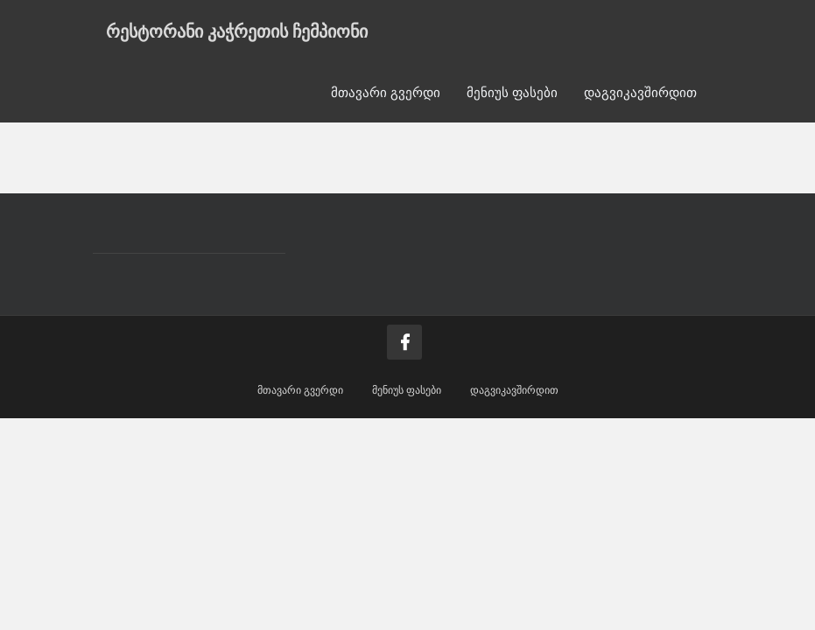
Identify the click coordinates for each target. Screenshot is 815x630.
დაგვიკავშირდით (640, 92)
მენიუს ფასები (512, 92)
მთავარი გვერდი (385, 92)
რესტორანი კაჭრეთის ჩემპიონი (237, 30)
